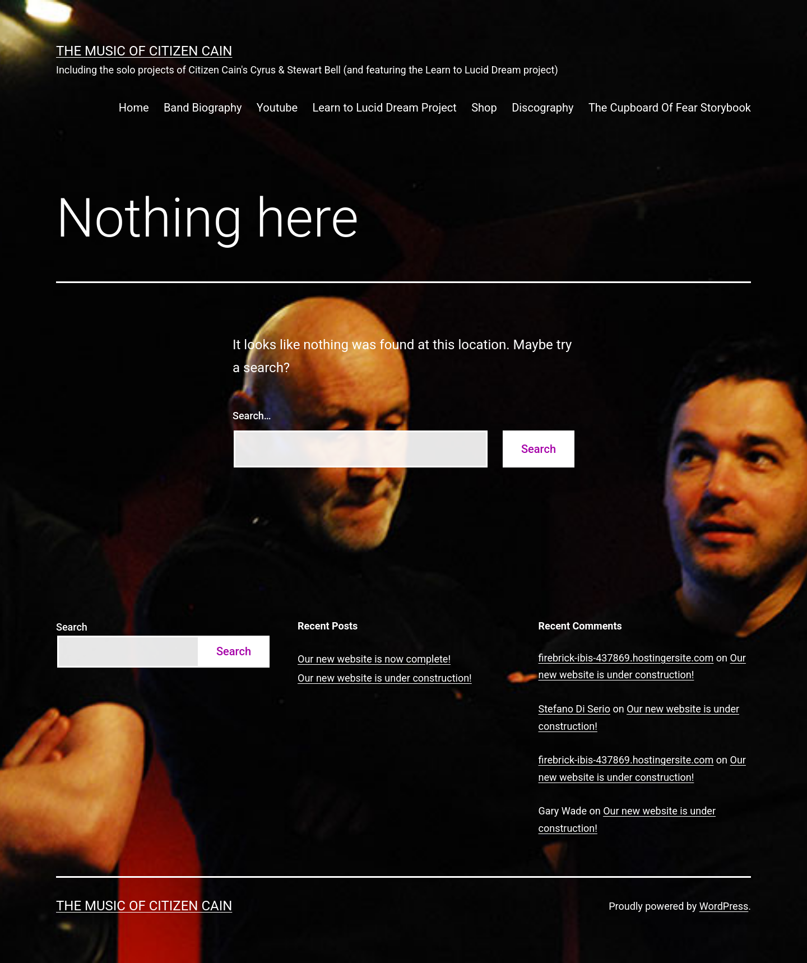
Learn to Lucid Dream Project (384, 107)
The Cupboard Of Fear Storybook (669, 107)
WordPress (723, 906)
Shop (484, 107)
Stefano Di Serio (574, 709)
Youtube (277, 107)
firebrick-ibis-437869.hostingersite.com (626, 658)
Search (71, 627)
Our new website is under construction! (385, 678)
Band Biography (203, 107)
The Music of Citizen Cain (144, 51)
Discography (542, 107)
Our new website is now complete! (374, 659)
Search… (252, 416)
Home (134, 107)
